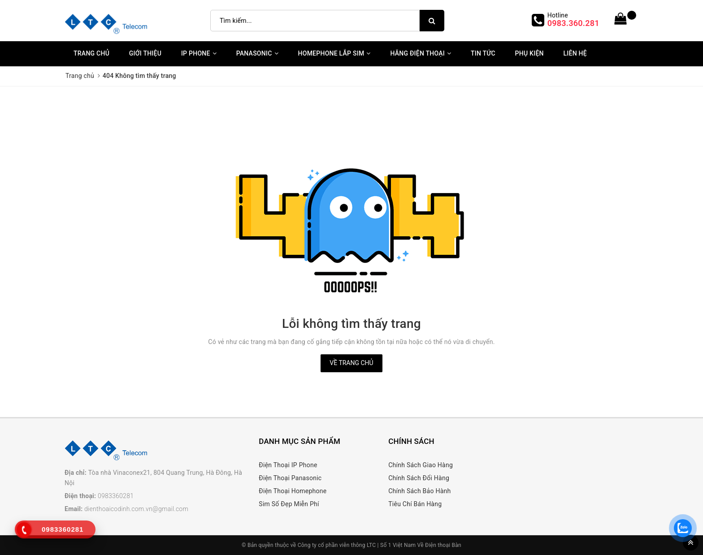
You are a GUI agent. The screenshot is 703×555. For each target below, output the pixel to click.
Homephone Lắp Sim (334, 53)
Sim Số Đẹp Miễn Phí (289, 504)
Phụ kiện (529, 53)
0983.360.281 (573, 23)
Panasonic (257, 53)
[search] (432, 20)
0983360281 (116, 495)
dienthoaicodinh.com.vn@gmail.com (136, 508)
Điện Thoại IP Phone (288, 465)
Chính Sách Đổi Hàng (418, 478)
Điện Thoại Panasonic (290, 478)
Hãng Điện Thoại (420, 53)
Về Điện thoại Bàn (439, 545)
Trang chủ (91, 53)
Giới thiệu (145, 53)
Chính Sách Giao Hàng (420, 465)
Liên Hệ (574, 53)
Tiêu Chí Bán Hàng (415, 504)
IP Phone (199, 53)
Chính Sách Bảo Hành (419, 491)
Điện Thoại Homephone (292, 491)
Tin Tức (483, 53)
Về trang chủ (351, 362)
